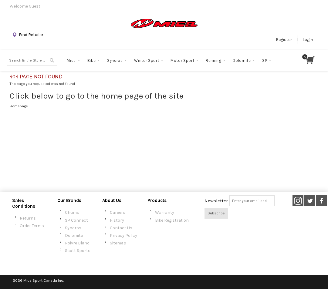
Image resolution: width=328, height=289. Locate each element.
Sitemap (118, 243)
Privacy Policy (123, 235)
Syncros (73, 227)
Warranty (164, 212)
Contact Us (121, 227)
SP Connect (76, 220)
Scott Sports (77, 250)
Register (284, 39)
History (117, 220)
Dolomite (74, 235)
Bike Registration (172, 220)
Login (308, 39)
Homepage (19, 106)
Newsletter (216, 200)
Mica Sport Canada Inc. (43, 280)
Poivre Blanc (77, 243)
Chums (72, 212)
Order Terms (32, 225)
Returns (28, 218)
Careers (117, 212)
